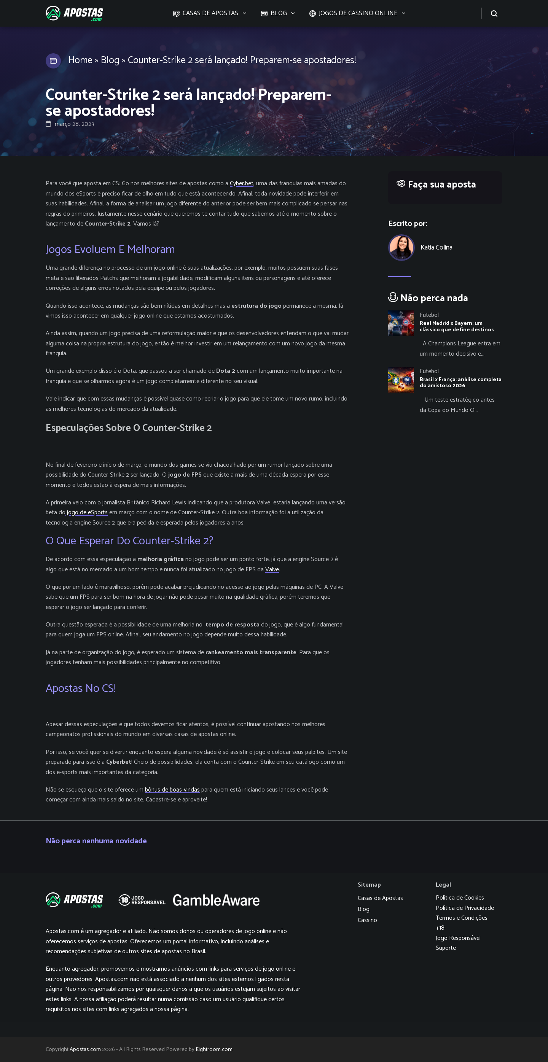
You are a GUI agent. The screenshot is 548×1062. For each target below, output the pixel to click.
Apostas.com (85, 1049)
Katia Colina (436, 247)
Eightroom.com (214, 1049)
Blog (110, 60)
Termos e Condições (461, 918)
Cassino (367, 920)
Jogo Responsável (458, 938)
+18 (440, 928)
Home (80, 60)
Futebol (429, 315)
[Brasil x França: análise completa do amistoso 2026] (445, 391)
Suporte (446, 948)
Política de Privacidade (465, 908)
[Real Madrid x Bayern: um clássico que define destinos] (445, 334)
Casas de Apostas (380, 898)
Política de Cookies (460, 898)
